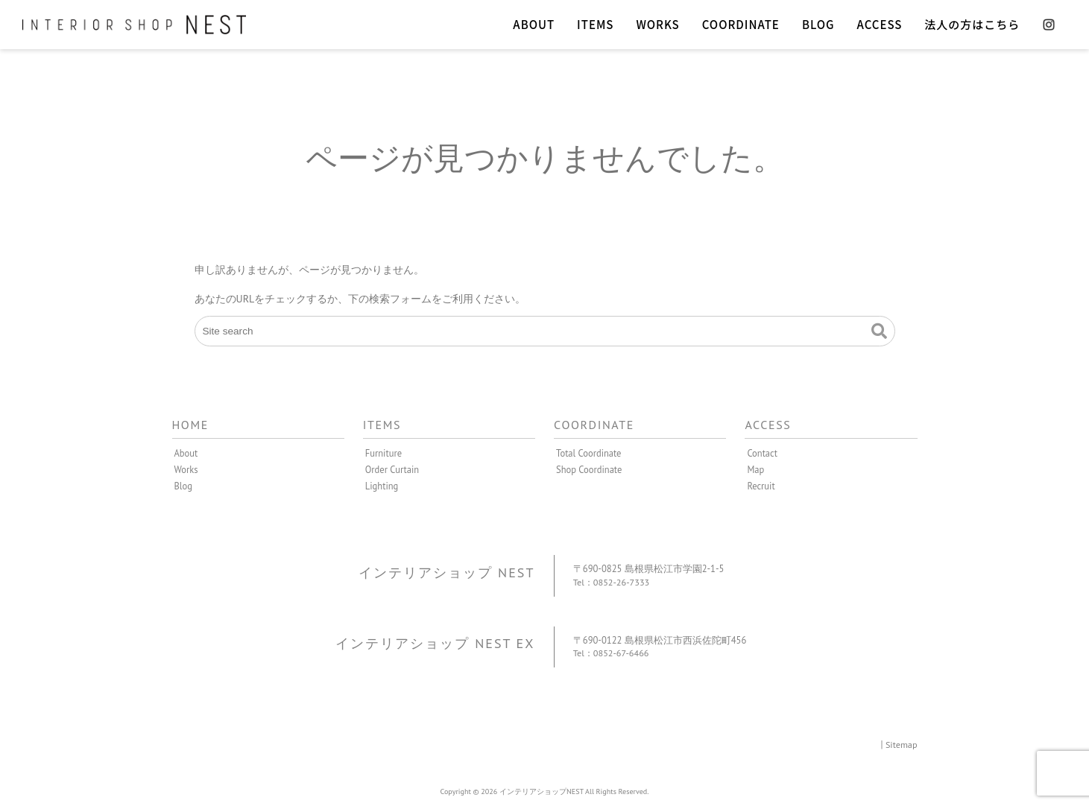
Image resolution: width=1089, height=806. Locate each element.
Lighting (382, 486)
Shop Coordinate (589, 469)
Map (755, 469)
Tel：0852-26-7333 (612, 582)
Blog (183, 486)
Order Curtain (392, 469)
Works (186, 469)
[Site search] (545, 331)
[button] (879, 331)
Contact (762, 453)
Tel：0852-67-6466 (612, 653)
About (186, 453)
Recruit (761, 486)
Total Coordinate (589, 453)
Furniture (384, 453)
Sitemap (901, 744)
